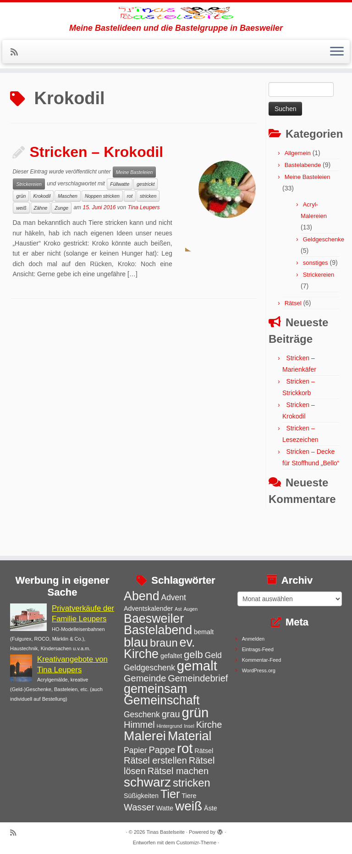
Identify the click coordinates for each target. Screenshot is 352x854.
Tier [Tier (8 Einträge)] (170, 793)
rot (129, 230)
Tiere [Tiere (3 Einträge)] (189, 795)
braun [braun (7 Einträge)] (164, 643)
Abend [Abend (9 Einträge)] (142, 596)
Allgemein (298, 187)
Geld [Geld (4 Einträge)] (213, 655)
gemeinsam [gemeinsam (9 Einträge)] (155, 689)
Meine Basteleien (134, 206)
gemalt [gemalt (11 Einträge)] (197, 665)
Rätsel (293, 337)
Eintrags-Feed (258, 649)
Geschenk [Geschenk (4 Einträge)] (142, 714)
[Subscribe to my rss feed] (17, 86)
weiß (21, 242)
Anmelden (253, 639)
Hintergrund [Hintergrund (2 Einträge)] (169, 726)
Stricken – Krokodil (96, 186)
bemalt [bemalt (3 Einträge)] (204, 632)
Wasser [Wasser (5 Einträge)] (139, 807)
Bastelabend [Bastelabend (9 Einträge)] (158, 630)
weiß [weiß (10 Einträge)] (188, 806)
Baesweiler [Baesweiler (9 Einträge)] (154, 618)
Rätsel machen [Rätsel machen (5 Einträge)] (178, 771)
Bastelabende (303, 198)
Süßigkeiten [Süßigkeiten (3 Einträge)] (141, 795)
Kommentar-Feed (261, 660)
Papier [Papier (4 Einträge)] (135, 750)
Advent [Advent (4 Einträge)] (173, 597)
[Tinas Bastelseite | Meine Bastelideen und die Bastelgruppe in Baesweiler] (176, 30)
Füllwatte (119, 218)
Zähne (41, 242)
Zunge (61, 242)
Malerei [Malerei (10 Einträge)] (145, 736)
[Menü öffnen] (337, 86)
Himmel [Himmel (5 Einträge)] (139, 725)
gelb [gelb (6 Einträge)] (193, 654)
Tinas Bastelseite (166, 832)
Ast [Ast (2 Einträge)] (178, 609)
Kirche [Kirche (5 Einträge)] (209, 725)
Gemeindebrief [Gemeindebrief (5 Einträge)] (198, 678)
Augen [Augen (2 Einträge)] (190, 609)
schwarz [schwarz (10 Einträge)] (147, 782)
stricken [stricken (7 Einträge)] (191, 783)
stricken (148, 230)
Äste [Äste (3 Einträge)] (210, 808)
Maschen (67, 230)
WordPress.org (258, 670)
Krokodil (41, 230)
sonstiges (315, 296)
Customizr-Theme (196, 842)
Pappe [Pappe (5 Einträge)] (161, 750)
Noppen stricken (102, 230)
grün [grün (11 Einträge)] (195, 712)
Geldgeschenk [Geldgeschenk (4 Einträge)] (149, 667)
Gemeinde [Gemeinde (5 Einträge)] (145, 678)
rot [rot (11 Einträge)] (184, 748)
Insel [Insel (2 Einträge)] (189, 726)
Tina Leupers (144, 241)
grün (21, 230)
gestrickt (145, 218)
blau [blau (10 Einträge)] (136, 642)
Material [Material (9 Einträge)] (189, 736)
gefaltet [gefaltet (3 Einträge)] (171, 655)
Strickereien (28, 218)
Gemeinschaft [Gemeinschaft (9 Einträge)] (162, 700)
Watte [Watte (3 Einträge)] (164, 808)
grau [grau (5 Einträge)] (171, 714)
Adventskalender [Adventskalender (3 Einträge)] (148, 608)
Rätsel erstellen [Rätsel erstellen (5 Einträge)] (155, 760)
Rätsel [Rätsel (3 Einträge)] (203, 750)
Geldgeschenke (323, 273)
